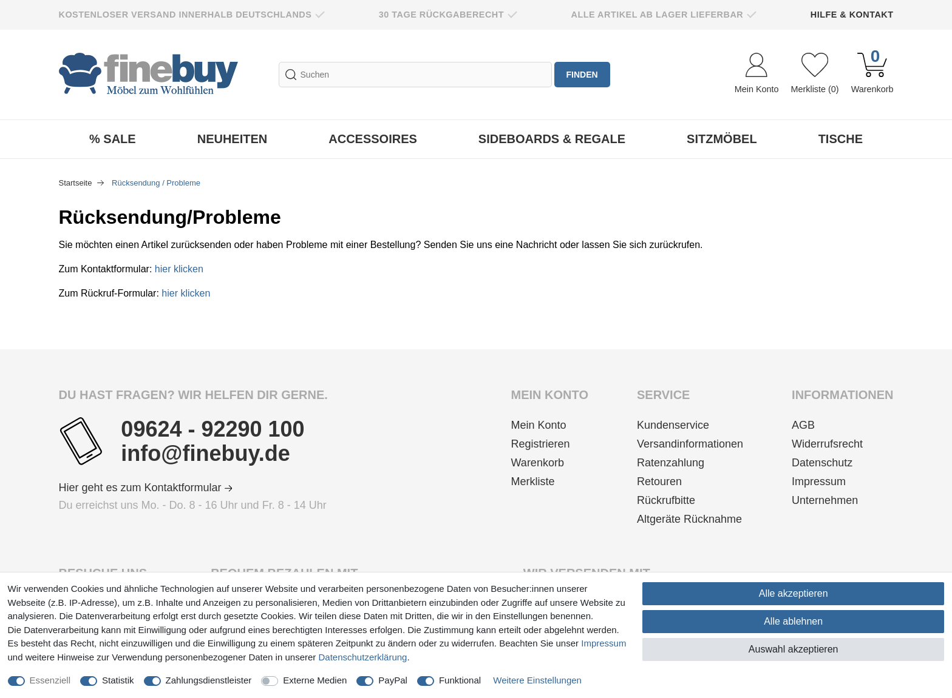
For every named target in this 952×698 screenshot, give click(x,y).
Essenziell (50, 680)
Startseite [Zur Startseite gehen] (77, 182)
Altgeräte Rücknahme (689, 519)
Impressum (819, 481)
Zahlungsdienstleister (209, 680)
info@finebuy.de (205, 453)
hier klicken (179, 269)
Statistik (118, 680)
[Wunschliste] (814, 74)
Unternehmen (825, 500)
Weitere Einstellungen (537, 680)
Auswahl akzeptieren (793, 649)
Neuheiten (232, 139)
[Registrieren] (549, 444)
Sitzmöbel (722, 139)
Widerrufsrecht (827, 444)
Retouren (659, 481)
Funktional (460, 680)
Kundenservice (673, 425)
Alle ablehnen (793, 621)
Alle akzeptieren (793, 593)
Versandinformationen (690, 444)
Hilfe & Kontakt (852, 14)
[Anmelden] (757, 74)
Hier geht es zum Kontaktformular (146, 488)
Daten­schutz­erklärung (363, 657)
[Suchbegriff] (415, 74)
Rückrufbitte (666, 500)
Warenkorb (537, 463)
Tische (840, 139)
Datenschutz (822, 463)
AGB (803, 425)
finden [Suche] (582, 74)
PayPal (392, 680)
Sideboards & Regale (551, 139)
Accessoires (372, 139)
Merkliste (533, 481)
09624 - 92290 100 (212, 429)
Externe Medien (315, 680)
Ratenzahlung (670, 463)
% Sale (112, 139)
